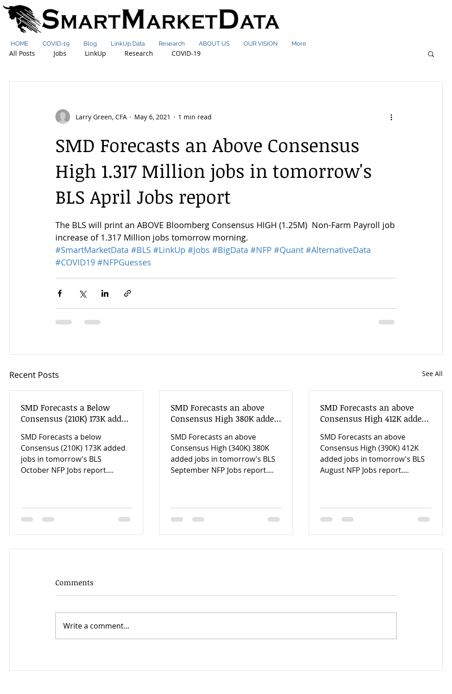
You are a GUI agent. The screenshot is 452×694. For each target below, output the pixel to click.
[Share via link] (127, 293)
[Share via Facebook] (59, 293)
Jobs (60, 53)
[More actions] (391, 116)
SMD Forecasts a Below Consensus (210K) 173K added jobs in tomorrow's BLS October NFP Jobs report (75, 413)
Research (139, 53)
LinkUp (95, 53)
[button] (431, 53)
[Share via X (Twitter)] (82, 293)
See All (432, 373)
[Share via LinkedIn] (105, 293)
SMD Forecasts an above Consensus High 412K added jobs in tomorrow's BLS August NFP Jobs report (373, 413)
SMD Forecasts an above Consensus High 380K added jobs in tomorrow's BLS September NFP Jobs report (225, 413)
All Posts (22, 53)
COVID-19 (186, 53)
